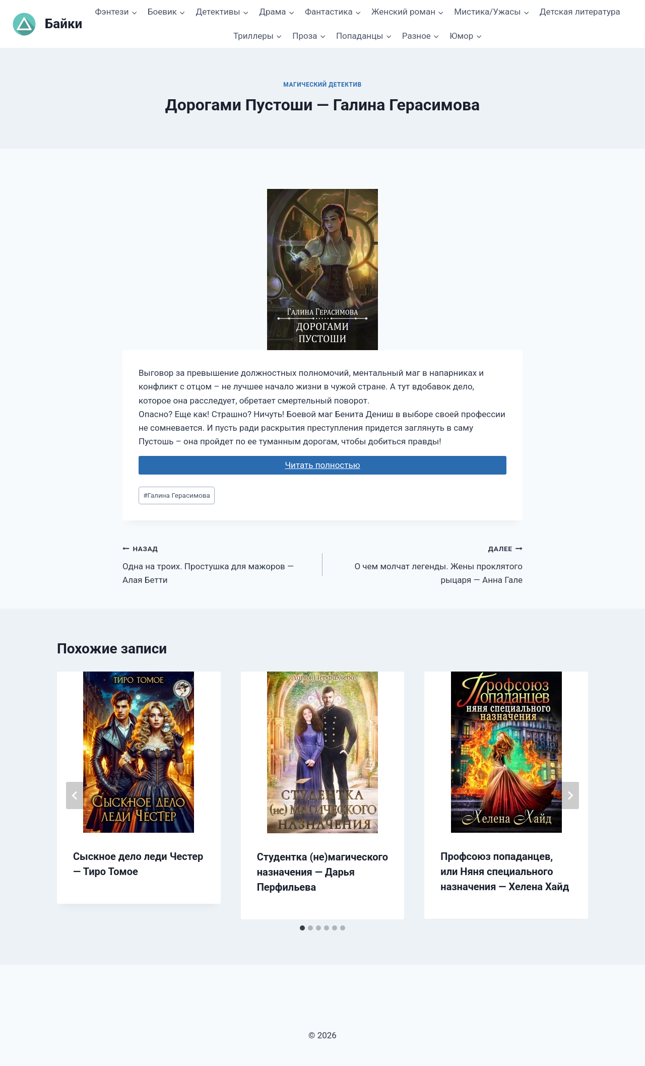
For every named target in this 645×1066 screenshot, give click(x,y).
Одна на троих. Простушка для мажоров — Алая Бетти (218, 563)
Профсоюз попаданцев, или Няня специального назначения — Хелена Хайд (504, 871)
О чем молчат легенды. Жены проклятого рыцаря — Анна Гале (427, 563)
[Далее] (570, 795)
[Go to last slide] (75, 795)
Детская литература (580, 12)
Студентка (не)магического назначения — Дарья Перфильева (322, 872)
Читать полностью (322, 465)
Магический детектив (322, 84)
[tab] (302, 927)
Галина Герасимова (176, 495)
